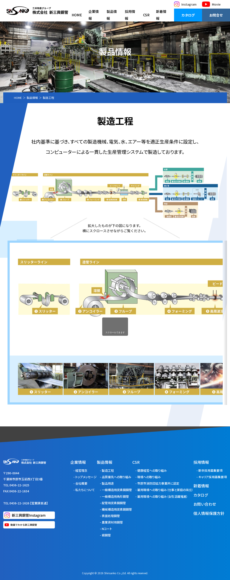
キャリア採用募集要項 (212, 477)
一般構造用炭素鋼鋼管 (117, 490)
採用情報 (130, 15)
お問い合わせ (204, 504)
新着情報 (161, 15)
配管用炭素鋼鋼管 (114, 503)
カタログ (188, 15)
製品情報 (112, 15)
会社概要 (81, 483)
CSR (146, 14)
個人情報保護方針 (208, 513)
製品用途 (108, 483)
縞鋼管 (106, 535)
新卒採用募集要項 (210, 470)
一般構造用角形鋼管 (115, 496)
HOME (77, 14)
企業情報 (93, 15)
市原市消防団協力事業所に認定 (158, 483)
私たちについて (85, 490)
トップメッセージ (86, 477)
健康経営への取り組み (152, 470)
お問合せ (216, 15)
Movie (211, 4)
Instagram (185, 4)
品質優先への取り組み (116, 477)
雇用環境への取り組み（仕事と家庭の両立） (165, 490)
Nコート (107, 529)
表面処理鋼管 (111, 516)
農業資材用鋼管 (112, 522)
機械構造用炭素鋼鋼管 (117, 509)
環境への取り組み (149, 477)
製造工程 (108, 470)
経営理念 (81, 470)
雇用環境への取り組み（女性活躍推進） (162, 496)
